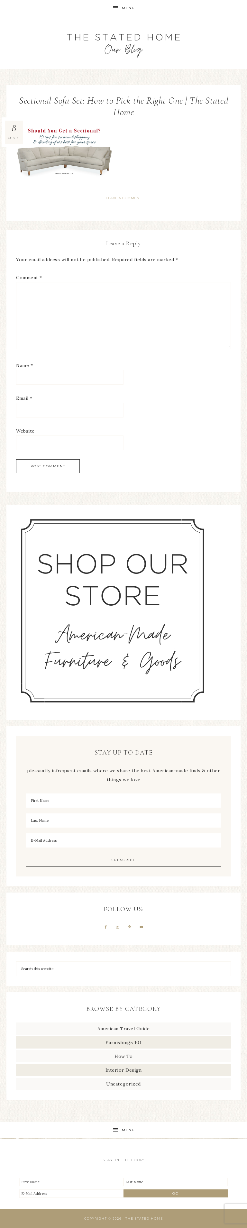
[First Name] (123, 800)
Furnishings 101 (123, 1042)
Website (25, 431)
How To (123, 1056)
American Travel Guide (123, 1028)
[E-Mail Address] (123, 840)
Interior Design (123, 1070)
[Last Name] (123, 820)
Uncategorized (123, 1084)
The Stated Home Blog (123, 43)
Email (24, 398)
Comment (29, 277)
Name (24, 365)
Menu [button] (128, 8)
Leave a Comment (123, 198)
